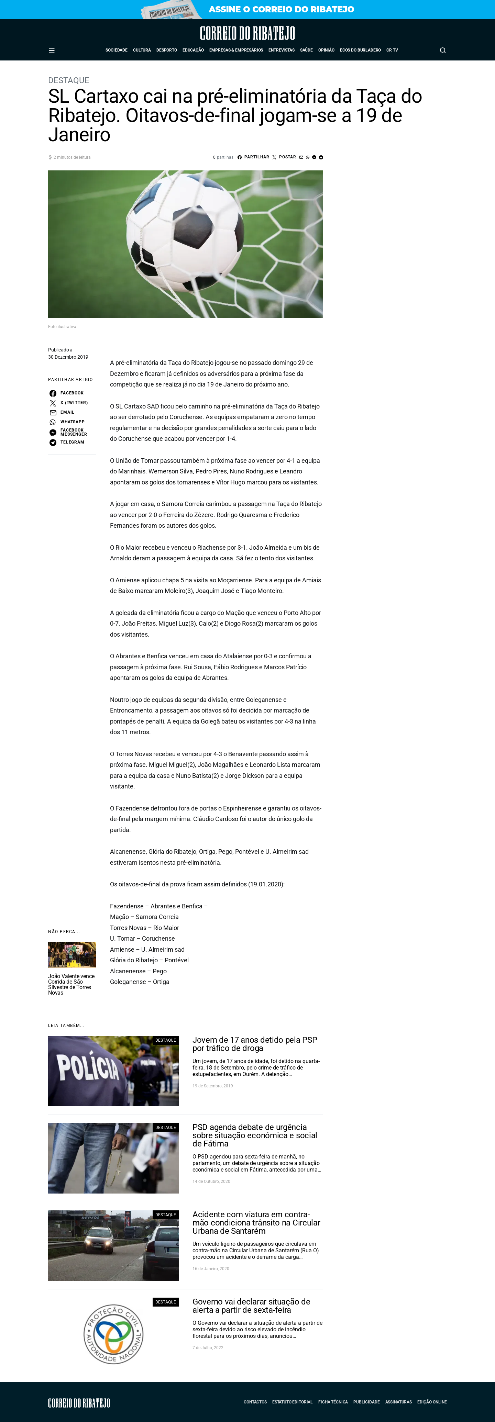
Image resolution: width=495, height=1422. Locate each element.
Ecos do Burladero (360, 50)
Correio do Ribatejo (228, 33)
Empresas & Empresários (236, 50)
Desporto (166, 50)
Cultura (142, 50)
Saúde (306, 50)
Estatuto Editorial (292, 1402)
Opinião (326, 50)
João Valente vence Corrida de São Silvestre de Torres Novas (71, 984)
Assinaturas (398, 1402)
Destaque (68, 80)
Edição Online (432, 1402)
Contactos (255, 1402)
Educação (193, 50)
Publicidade (366, 1402)
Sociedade (117, 50)
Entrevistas (281, 50)
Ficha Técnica (333, 1402)
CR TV (392, 50)
